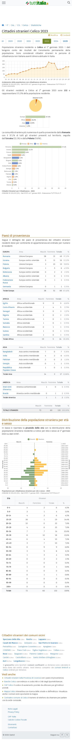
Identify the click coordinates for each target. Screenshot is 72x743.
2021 (29, 41)
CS (18, 25)
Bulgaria (6, 268)
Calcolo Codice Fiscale (17, 720)
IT (7, 25)
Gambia (6, 335)
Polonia (6, 264)
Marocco (6, 327)
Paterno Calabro (39, 654)
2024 (56, 41)
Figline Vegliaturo (42, 650)
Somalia (6, 323)
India (5, 356)
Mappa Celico (10, 691)
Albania (6, 276)
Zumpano (30, 643)
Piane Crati (24, 650)
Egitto (5, 303)
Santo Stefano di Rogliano (47, 657)
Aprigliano (49, 646)
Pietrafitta (9, 646)
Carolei (8, 657)
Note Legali (12, 709)
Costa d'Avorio (9, 307)
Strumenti (12, 724)
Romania (6, 256)
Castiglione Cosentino (29, 646)
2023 (47, 41)
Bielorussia (7, 272)
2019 (10, 41)
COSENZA (9, 650)
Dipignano (21, 654)
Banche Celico (10, 681)
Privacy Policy (13, 712)
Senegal (6, 311)
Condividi (65, 35)
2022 (38, 41)
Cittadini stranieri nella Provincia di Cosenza (22, 678)
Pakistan (6, 359)
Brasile (5, 393)
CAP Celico (8, 685)
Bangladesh (7, 352)
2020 (19, 41)
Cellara (59, 650)
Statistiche (36, 25)
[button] (68, 2)
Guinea (6, 331)
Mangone (56, 654)
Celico (25, 25)
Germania (7, 286)
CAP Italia (12, 717)
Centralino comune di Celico (16, 698)
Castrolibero (23, 657)
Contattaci (12, 727)
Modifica (53, 35)
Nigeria (6, 315)
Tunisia (6, 319)
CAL (13, 25)
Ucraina (6, 260)
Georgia (6, 363)
